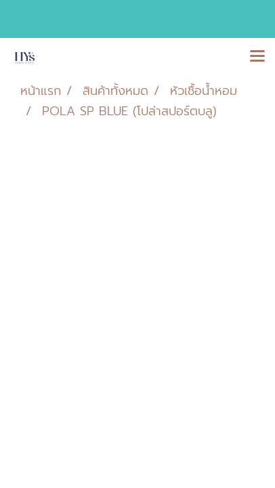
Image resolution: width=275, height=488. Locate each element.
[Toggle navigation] (257, 57)
